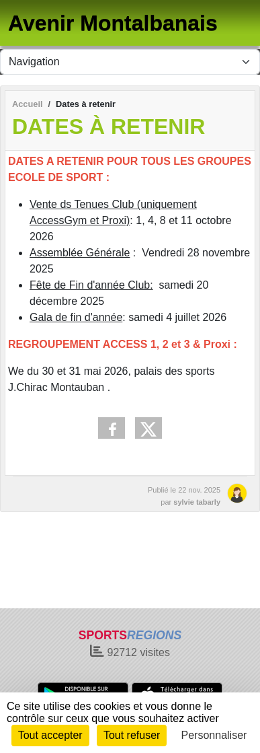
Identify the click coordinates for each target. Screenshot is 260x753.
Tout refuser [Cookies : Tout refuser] (131, 735)
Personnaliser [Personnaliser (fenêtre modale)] (214, 735)
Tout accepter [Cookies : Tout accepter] (50, 735)
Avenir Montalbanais (113, 23)
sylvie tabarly (196, 502)
